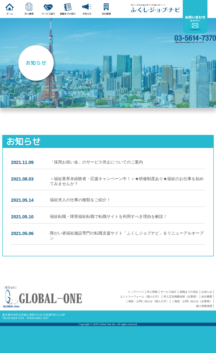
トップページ (136, 291)
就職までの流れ (189, 291)
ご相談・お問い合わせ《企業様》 (192, 301)
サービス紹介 (168, 291)
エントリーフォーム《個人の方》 (140, 296)
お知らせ (206, 291)
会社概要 (206, 296)
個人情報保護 (204, 306)
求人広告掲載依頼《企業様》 (180, 296)
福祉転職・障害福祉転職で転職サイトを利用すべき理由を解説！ (108, 216)
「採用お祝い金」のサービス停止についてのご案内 (96, 162)
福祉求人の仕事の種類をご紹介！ (80, 200)
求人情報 (152, 291)
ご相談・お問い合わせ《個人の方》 (147, 301)
